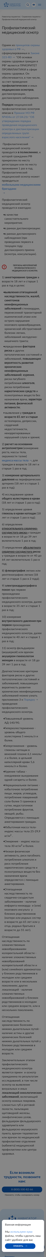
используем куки (21, 1231)
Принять (18, 1246)
